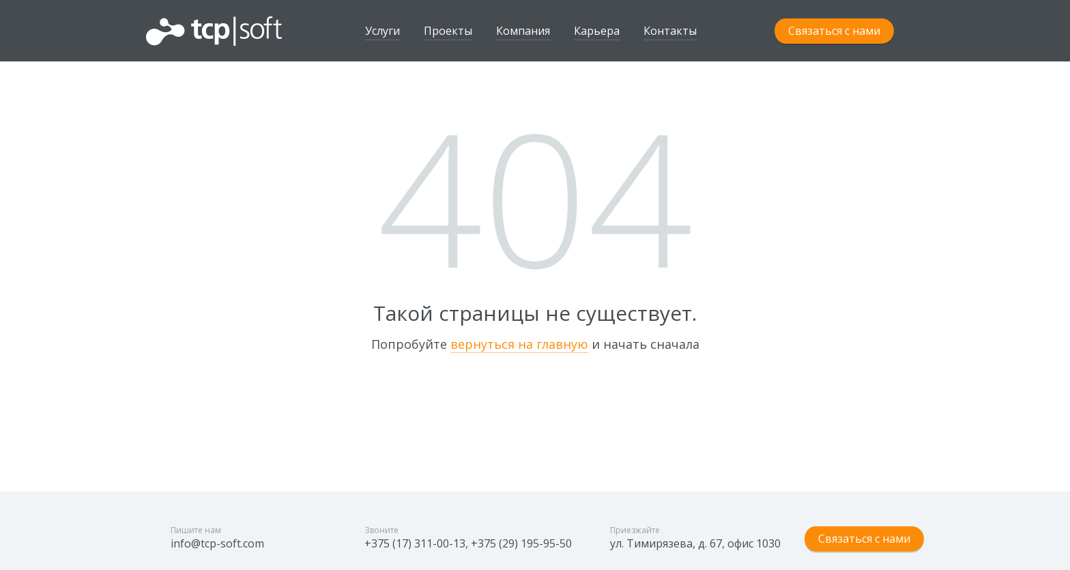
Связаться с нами (834, 30)
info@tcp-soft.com (217, 543)
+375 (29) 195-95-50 (521, 543)
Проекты (448, 30)
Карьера (597, 30)
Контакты (670, 30)
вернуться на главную (519, 344)
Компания (523, 30)
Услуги (382, 30)
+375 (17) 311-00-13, (416, 543)
